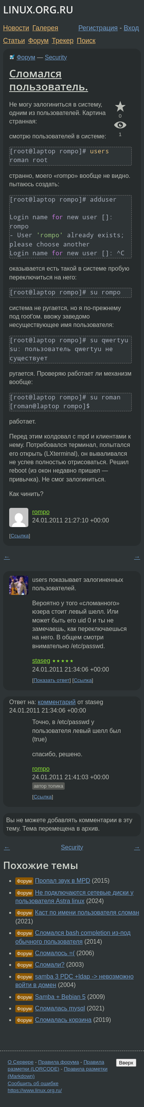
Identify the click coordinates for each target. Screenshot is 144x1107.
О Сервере (21, 1062)
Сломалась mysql (60, 1008)
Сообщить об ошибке (33, 1083)
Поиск (86, 40)
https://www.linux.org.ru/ (35, 1090)
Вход (131, 28)
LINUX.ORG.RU (38, 9)
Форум (38, 40)
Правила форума (58, 1062)
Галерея (45, 28)
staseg (41, 660)
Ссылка (20, 536)
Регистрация (98, 28)
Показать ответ (52, 680)
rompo (40, 512)
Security (56, 57)
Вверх (126, 1063)
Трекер (63, 40)
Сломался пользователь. (48, 80)
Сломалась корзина (63, 1020)
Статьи (14, 40)
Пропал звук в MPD (62, 880)
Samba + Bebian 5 (60, 997)
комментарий (57, 702)
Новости (16, 28)
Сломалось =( (55, 953)
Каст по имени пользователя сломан (87, 912)
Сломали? (49, 964)
